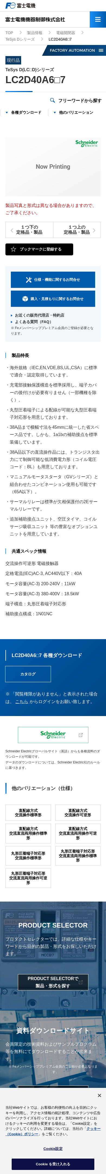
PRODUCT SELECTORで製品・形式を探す (53, 982)
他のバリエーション (76, 112)
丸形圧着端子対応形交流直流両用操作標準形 (78, 856)
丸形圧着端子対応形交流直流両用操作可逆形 (28, 878)
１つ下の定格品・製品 (29, 230)
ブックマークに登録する (41, 249)
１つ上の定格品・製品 (77, 230)
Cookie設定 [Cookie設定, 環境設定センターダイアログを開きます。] (52, 1151)
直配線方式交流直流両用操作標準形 (28, 833)
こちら (21, 701)
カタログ (28, 674)
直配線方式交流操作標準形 (28, 812)
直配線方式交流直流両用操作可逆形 (78, 833)
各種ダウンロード (26, 112)
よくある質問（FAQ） (34, 322)
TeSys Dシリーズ (20, 39)
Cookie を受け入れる (53, 1167)
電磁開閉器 (65, 33)
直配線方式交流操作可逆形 (78, 812)
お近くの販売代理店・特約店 (39, 315)
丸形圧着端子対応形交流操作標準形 (28, 855)
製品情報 (34, 33)
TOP (9, 33)
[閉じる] (99, 1098)
